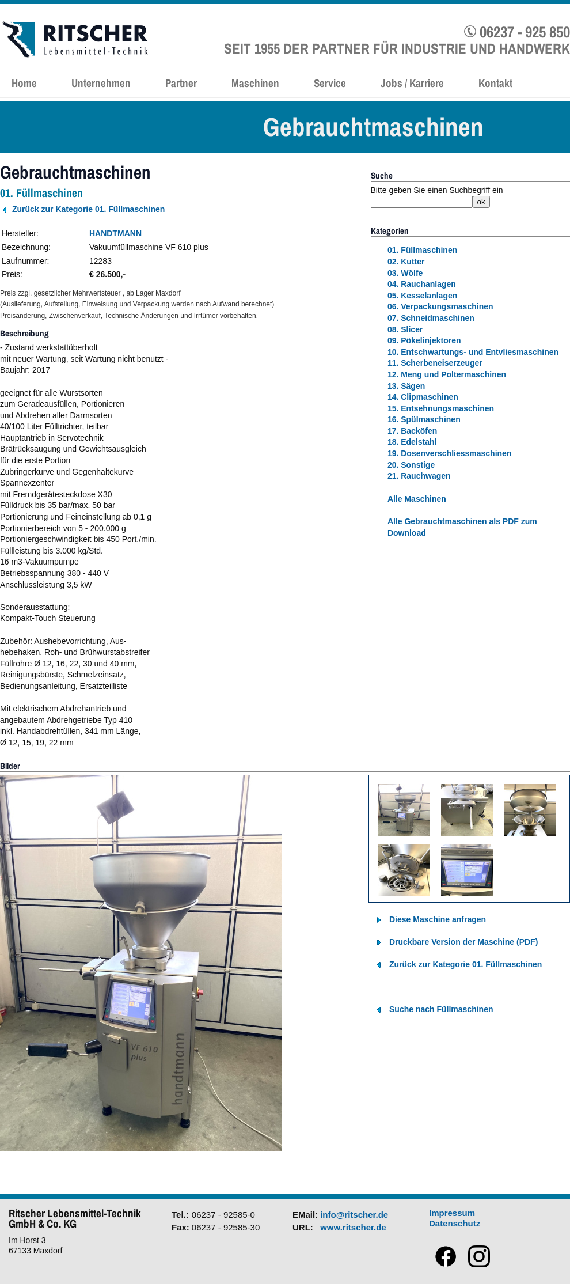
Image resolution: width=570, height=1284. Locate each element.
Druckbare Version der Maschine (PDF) (463, 941)
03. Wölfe (405, 273)
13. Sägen (406, 386)
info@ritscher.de (354, 1214)
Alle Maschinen (416, 498)
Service (330, 82)
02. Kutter (406, 261)
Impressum (452, 1213)
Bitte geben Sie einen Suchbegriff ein (437, 190)
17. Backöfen (412, 430)
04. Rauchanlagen (421, 284)
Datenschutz (454, 1223)
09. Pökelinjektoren (424, 340)
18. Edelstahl (412, 441)
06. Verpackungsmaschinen (440, 306)
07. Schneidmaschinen (430, 318)
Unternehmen (101, 82)
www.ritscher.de (353, 1227)
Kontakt (495, 82)
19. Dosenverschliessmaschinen (449, 453)
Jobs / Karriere (412, 82)
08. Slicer (405, 329)
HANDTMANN (115, 233)
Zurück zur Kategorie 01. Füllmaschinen (88, 209)
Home (24, 82)
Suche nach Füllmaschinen (441, 1009)
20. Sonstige (411, 464)
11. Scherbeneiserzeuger (434, 363)
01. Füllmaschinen (422, 250)
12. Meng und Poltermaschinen (446, 374)
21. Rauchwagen (419, 475)
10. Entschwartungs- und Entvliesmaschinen (472, 352)
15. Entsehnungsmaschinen (440, 408)
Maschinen (255, 82)
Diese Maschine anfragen (437, 919)
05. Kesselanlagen (422, 295)
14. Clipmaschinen (422, 397)
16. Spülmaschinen (424, 419)
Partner (181, 82)
